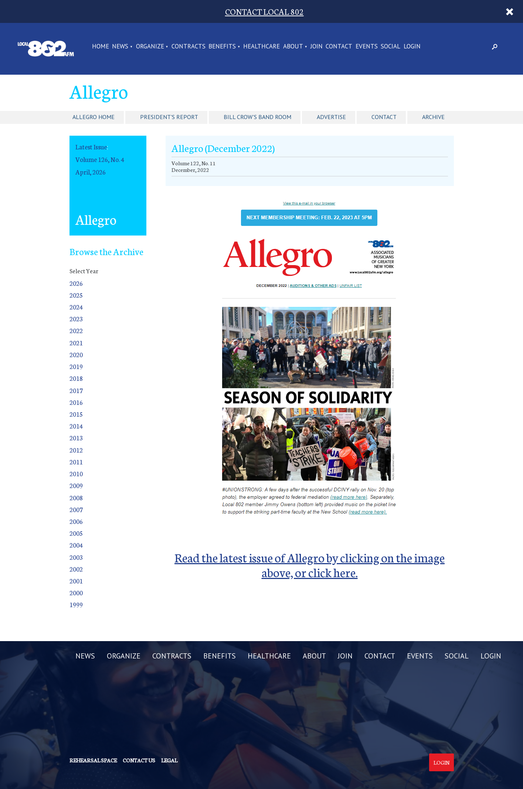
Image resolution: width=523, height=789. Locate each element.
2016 (76, 402)
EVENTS (367, 46)
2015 (76, 414)
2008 (76, 497)
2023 (76, 318)
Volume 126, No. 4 (99, 159)
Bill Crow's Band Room (257, 117)
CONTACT (339, 46)
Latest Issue (91, 146)
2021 (76, 342)
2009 (76, 485)
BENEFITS (222, 46)
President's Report (169, 117)
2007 (76, 509)
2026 (76, 283)
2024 (76, 306)
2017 (76, 390)
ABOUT (293, 46)
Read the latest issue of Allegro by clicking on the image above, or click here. (309, 564)
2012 (76, 449)
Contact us (139, 760)
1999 (76, 604)
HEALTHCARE (261, 46)
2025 (76, 294)
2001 (76, 580)
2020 (76, 354)
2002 (76, 568)
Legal (169, 760)
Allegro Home (93, 117)
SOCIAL (390, 46)
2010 (76, 473)
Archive (433, 117)
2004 (76, 544)
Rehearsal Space (93, 760)
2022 (76, 330)
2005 (76, 533)
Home (100, 46)
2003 (76, 557)
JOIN (316, 46)
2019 (76, 366)
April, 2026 (90, 171)
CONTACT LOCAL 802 (264, 11)
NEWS (120, 46)
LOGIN (412, 46)
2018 (76, 378)
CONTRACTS (188, 46)
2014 (76, 425)
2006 (76, 521)
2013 (76, 437)
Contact (384, 117)
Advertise (331, 117)
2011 (76, 461)
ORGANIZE (150, 46)
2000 (76, 592)
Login (441, 762)
